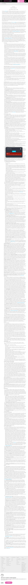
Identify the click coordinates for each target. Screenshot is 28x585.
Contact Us (18, 561)
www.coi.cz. (14, 442)
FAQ (17, 560)
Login (2, 567)
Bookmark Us (23, 559)
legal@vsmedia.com (11, 213)
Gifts (12, 560)
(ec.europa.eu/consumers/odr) (8, 445)
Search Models (8, 559)
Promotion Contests (8, 563)
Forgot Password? (19, 559)
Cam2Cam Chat (3, 568)
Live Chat (2, 560)
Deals (2, 571)
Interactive (2, 561)
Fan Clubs (7, 562)
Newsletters (18, 562)
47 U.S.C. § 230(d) (14, 22)
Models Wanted (8, 558)
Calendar (2, 562)
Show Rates (7, 560)
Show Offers (7, 564)
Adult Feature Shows (8, 561)
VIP (1, 566)
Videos (2, 565)
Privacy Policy (22, 275)
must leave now (13, 68)
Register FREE (3, 559)
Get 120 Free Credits (24, 558)
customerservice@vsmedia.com (16, 31)
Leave (2, 582)
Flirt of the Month (8, 565)
